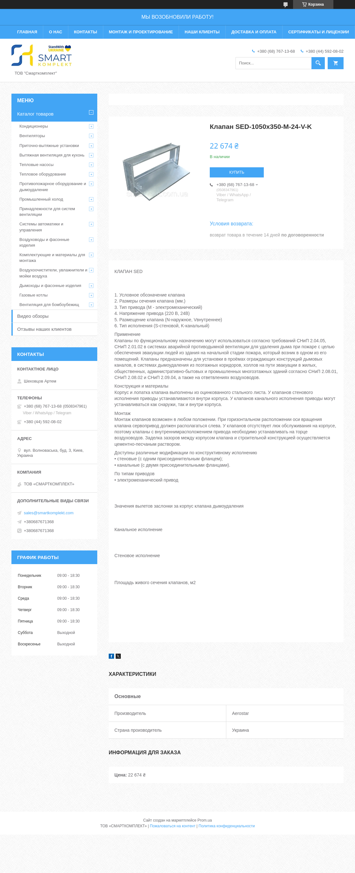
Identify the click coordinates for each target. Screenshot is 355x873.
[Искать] (318, 63)
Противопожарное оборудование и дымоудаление (52, 186)
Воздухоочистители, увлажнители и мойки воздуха (53, 273)
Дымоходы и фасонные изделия (50, 285)
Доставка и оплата (253, 32)
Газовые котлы (33, 295)
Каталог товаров (35, 114)
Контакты (85, 32)
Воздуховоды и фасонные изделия (44, 242)
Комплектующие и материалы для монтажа (52, 257)
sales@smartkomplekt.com (48, 512)
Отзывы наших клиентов (44, 329)
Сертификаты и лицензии (318, 32)
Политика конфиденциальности (227, 826)
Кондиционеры (33, 126)
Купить (236, 172)
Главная (27, 32)
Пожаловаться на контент (172, 826)
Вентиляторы (32, 135)
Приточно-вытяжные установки (49, 145)
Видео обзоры (33, 316)
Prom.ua (204, 820)
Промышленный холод (41, 199)
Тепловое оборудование (42, 174)
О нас (55, 32)
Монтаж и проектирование (141, 32)
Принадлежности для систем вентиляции (47, 211)
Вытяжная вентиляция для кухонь (52, 155)
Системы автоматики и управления (41, 227)
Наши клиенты (202, 32)
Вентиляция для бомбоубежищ (49, 304)
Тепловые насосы (36, 164)
